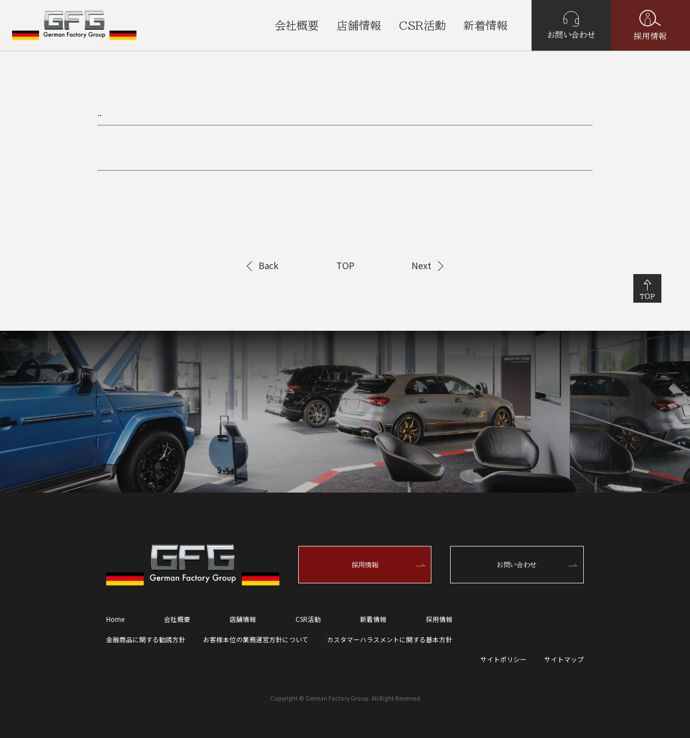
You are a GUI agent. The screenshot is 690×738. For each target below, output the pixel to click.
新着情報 (485, 25)
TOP (345, 265)
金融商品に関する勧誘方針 (145, 639)
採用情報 (650, 25)
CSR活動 (422, 25)
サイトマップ (564, 659)
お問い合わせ (571, 25)
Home (115, 619)
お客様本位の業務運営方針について (256, 639)
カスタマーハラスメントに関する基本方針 (389, 639)
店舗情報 (359, 25)
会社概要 (297, 25)
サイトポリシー (503, 659)
